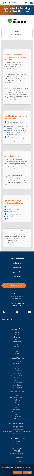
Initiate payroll (11, 219)
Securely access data (13, 211)
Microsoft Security (17, 376)
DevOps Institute (17, 412)
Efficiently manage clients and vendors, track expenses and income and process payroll (15, 139)
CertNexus (17, 400)
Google (17, 414)
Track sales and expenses (14, 207)
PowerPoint (17, 342)
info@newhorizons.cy (17, 303)
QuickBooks (17, 434)
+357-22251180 (18, 305)
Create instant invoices (13, 209)
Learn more (20, 469)
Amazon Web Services (17, 398)
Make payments (11, 216)
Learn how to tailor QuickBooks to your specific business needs (17, 127)
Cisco (17, 402)
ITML (17, 446)
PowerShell (17, 373)
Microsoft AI (17, 364)
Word (17, 354)
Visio (17, 351)
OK (17, 472)
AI (17, 395)
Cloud (17, 405)
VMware (17, 419)
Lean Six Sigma (17, 449)
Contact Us (17, 276)
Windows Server (17, 387)
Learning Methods (17, 258)
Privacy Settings (6, 319)
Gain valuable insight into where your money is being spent (16, 123)
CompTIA (17, 407)
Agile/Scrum (17, 442)
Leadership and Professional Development (17, 431)
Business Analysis (17, 429)
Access (17, 332)
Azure (17, 366)
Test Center (17, 267)
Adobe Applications (17, 427)
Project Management (17, 453)
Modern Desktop (17, 385)
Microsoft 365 (17, 361)
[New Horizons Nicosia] (4, 2)
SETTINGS (27, 472)
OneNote (17, 337)
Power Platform (17, 371)
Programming (17, 417)
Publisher (17, 346)
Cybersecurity (17, 461)
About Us (17, 272)
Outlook (17, 339)
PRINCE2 (17, 451)
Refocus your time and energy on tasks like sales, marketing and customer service (16, 132)
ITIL (17, 444)
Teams (17, 349)
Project (17, 344)
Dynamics (17, 368)
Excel (17, 335)
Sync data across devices (14, 214)
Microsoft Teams (17, 383)
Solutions (17, 263)
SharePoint (17, 378)
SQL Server (17, 380)
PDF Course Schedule (13, 285)
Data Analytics (17, 409)
